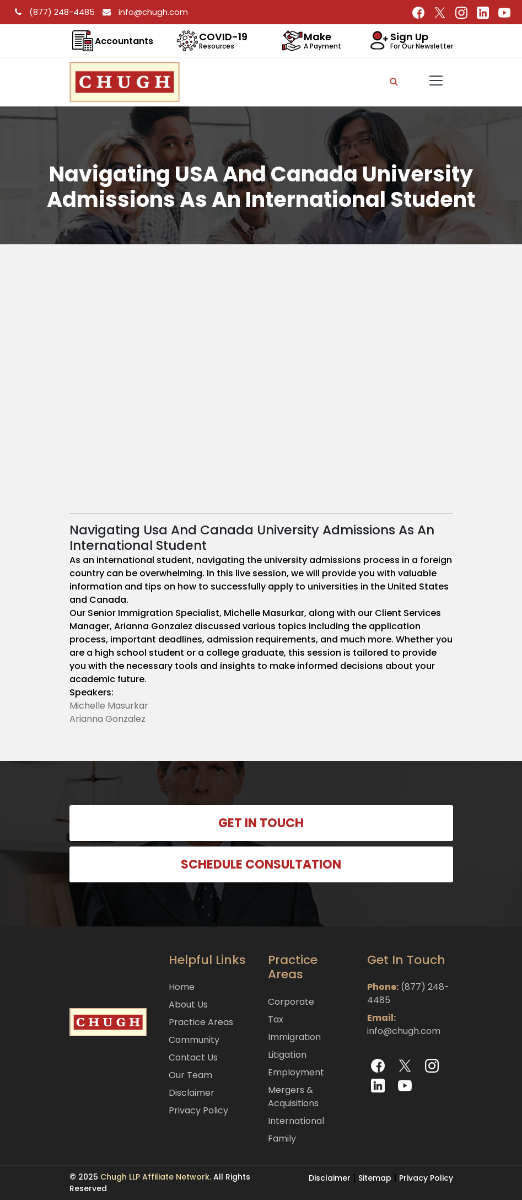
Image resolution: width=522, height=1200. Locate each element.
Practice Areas (201, 1022)
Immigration (294, 1037)
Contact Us (193, 1057)
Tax (275, 1019)
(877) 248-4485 (53, 12)
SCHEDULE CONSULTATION (261, 864)
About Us (188, 1004)
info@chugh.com (142, 12)
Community (194, 1039)
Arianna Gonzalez (107, 718)
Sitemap (374, 1177)
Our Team (190, 1075)
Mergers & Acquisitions (293, 1097)
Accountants (124, 41)
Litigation (287, 1054)
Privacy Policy (198, 1110)
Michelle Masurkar (108, 705)
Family (282, 1138)
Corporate (291, 1001)
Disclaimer (191, 1092)
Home (182, 987)
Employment (296, 1072)
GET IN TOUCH (261, 823)
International (296, 1121)
